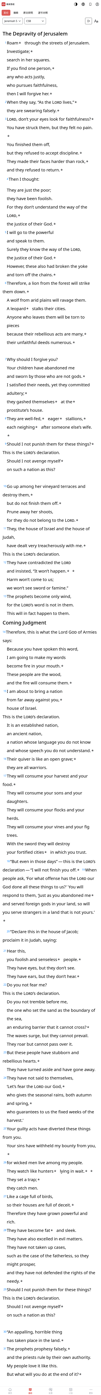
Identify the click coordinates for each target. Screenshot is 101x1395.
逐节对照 (43, 12)
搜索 (15, 12)
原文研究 (28, 12)
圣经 (6, 12)
